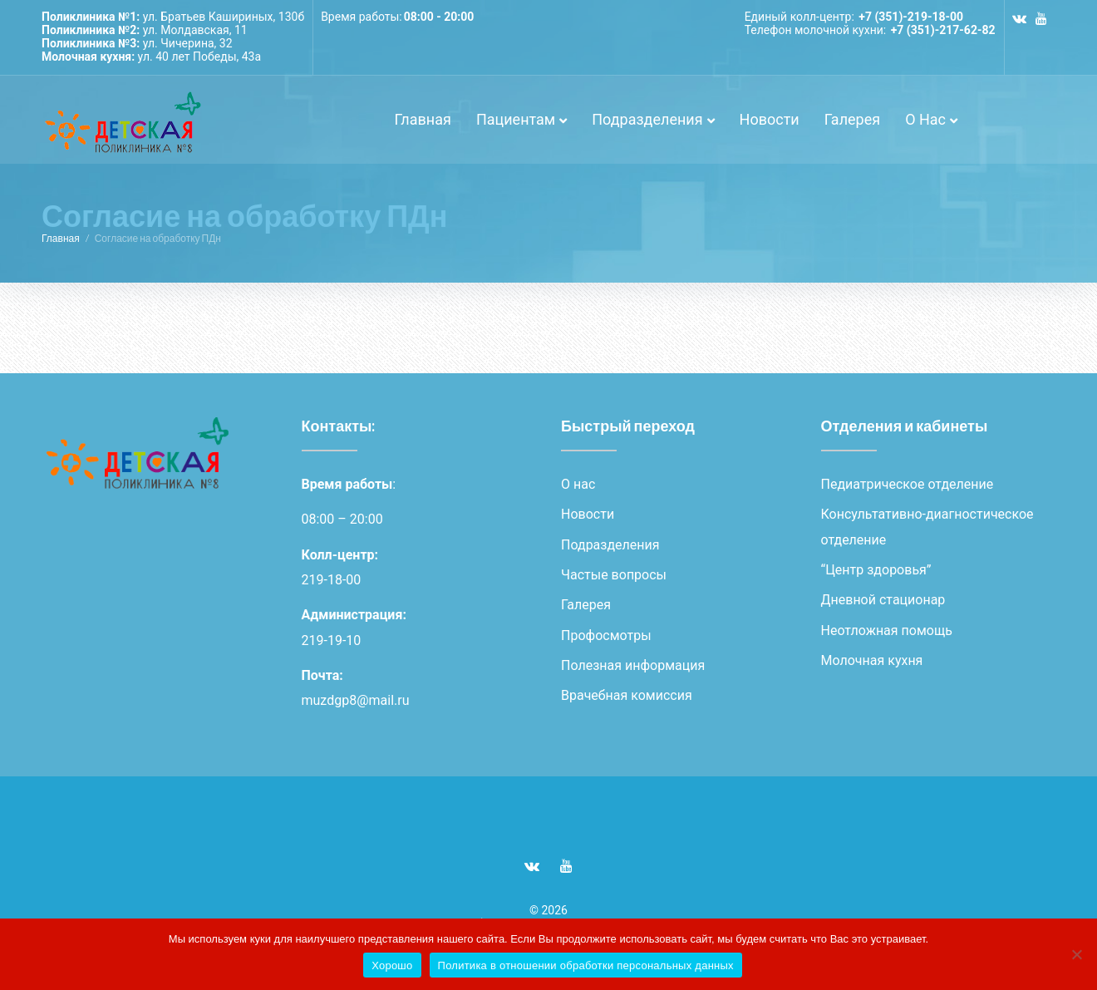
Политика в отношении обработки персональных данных (586, 965)
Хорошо (391, 965)
